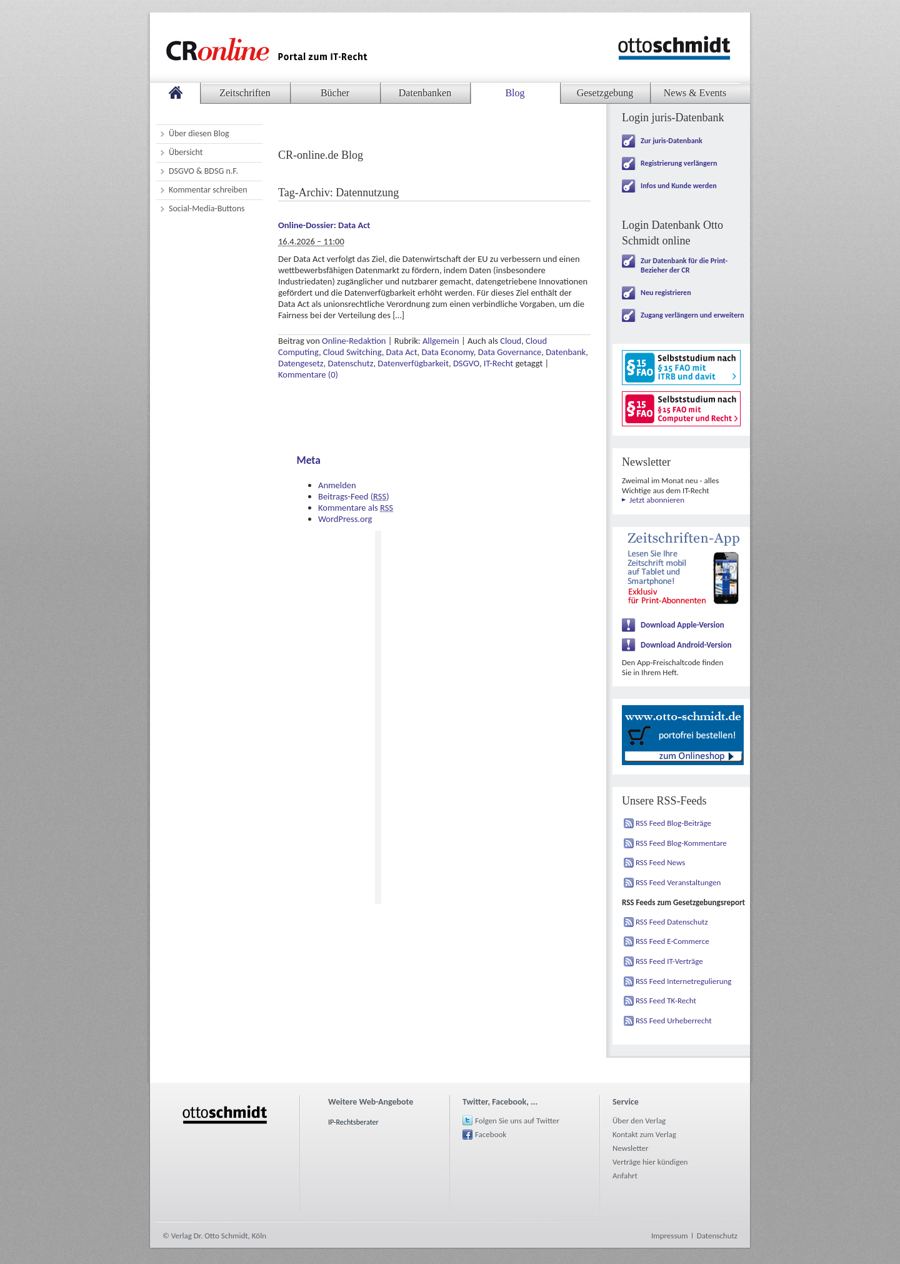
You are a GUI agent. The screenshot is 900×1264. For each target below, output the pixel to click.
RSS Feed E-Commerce (672, 941)
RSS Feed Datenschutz (672, 921)
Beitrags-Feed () (353, 496)
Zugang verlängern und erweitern (692, 315)
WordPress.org (345, 518)
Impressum (669, 1235)
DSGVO (466, 363)
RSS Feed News (660, 862)
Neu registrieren (666, 292)
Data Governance (510, 352)
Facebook (490, 1134)
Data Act (402, 352)
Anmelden (337, 485)
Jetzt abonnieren (656, 499)
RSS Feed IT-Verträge (669, 961)
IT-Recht (498, 363)
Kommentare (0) (308, 374)
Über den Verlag (639, 1120)
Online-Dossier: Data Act (324, 225)
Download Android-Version (686, 645)
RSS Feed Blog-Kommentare (681, 843)
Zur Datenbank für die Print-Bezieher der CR (684, 265)
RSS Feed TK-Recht (666, 1000)
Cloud (510, 340)
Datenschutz (350, 363)
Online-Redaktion (354, 340)
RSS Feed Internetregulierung (684, 981)
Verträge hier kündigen (650, 1161)
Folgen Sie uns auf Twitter (517, 1120)
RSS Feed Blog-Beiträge (673, 823)
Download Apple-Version (682, 624)
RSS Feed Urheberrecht (674, 1020)
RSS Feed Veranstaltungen (678, 882)
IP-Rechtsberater (353, 1122)
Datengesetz (301, 363)
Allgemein (440, 340)
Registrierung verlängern (679, 163)
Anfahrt (625, 1175)
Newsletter (630, 1148)
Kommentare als (355, 507)
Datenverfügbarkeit (413, 363)
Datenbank (566, 352)
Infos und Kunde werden (679, 185)
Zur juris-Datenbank (671, 140)
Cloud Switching (352, 352)
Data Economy (447, 352)
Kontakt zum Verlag (644, 1134)
